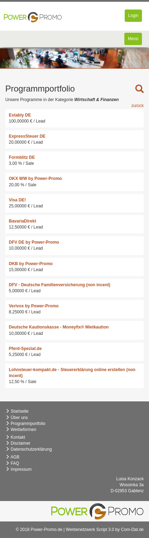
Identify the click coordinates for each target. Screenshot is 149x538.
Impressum (18, 469)
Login (135, 17)
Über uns (16, 417)
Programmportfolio (25, 423)
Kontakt (15, 437)
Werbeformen (20, 429)
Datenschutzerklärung (28, 449)
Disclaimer (17, 443)
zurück (137, 105)
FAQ (12, 463)
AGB (12, 457)
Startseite (17, 411)
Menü (135, 40)
